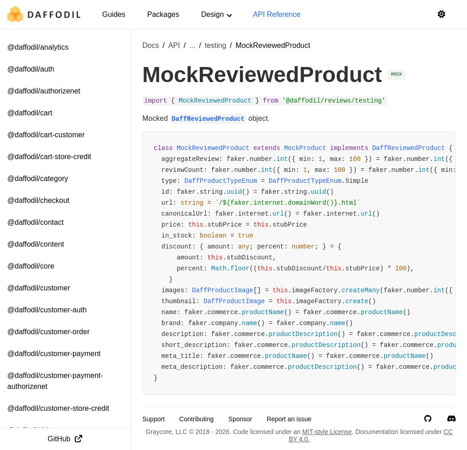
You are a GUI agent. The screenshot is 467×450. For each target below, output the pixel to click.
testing (215, 45)
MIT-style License (327, 431)
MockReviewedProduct (212, 148)
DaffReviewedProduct (408, 148)
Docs (150, 45)
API (174, 45)
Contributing (196, 419)
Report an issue (289, 419)
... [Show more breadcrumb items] (192, 45)
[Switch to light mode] (441, 15)
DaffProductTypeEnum (220, 181)
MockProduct (305, 148)
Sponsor (240, 419)
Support (153, 419)
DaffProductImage (222, 290)
